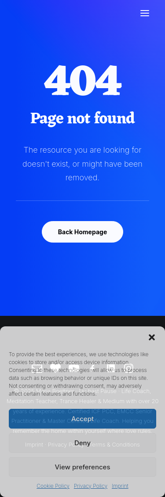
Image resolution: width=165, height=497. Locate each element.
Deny (82, 443)
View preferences (82, 467)
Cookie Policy (53, 486)
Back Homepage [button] (82, 232)
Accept (82, 419)
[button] (151, 337)
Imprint (120, 486)
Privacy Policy (90, 486)
